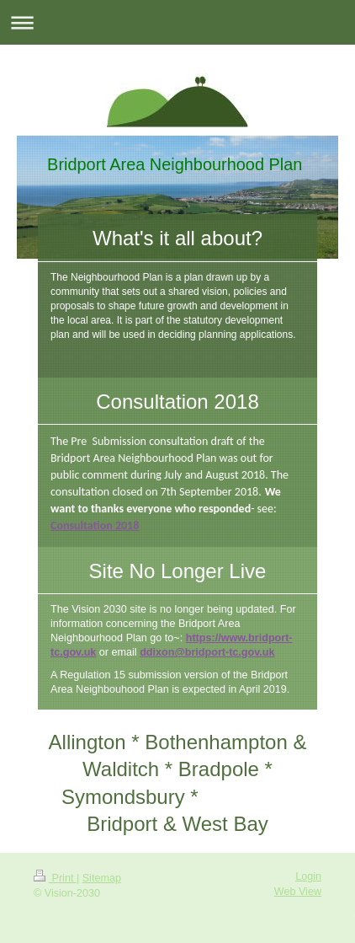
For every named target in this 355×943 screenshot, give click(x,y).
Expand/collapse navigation (177, 22)
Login (308, 876)
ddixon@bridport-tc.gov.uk (207, 652)
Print (55, 878)
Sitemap (101, 878)
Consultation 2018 (94, 525)
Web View (297, 891)
